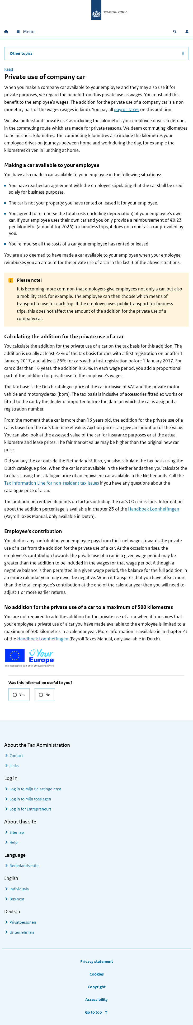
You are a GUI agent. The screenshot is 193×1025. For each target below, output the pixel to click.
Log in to (35, 788)
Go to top (93, 1012)
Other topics (21, 53)
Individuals (19, 888)
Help (14, 842)
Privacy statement (96, 961)
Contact (16, 755)
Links (14, 765)
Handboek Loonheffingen (153, 509)
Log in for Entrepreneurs (30, 809)
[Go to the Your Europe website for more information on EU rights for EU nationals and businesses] (30, 657)
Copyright (97, 986)
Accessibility (96, 999)
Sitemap (17, 832)
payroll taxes (126, 109)
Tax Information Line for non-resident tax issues (51, 483)
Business (17, 898)
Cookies (97, 974)
